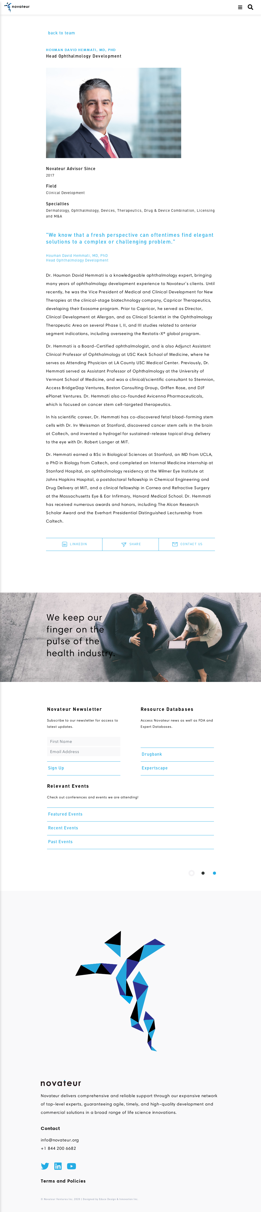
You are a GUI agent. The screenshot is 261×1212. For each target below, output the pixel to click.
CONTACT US (187, 544)
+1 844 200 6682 (58, 1148)
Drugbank (152, 755)
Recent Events (63, 828)
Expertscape (155, 768)
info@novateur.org (60, 1140)
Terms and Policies (63, 1181)
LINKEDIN (74, 544)
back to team (61, 33)
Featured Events (65, 814)
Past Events (60, 842)
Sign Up (56, 768)
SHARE (130, 544)
